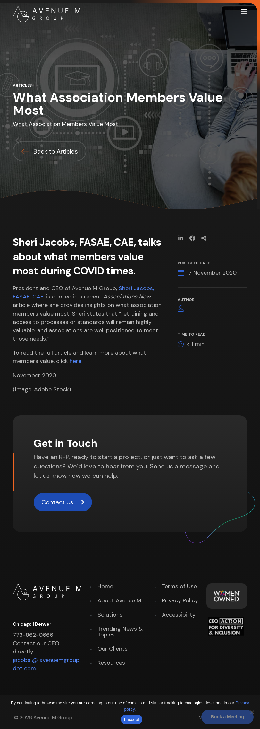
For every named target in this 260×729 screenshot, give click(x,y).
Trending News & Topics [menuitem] (120, 632)
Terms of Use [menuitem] (179, 586)
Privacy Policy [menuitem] (180, 601)
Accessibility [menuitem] (179, 615)
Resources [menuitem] (111, 663)
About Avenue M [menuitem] (119, 601)
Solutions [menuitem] (109, 615)
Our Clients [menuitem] (112, 649)
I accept (131, 719)
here (75, 361)
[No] (252, 712)
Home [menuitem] (105, 586)
